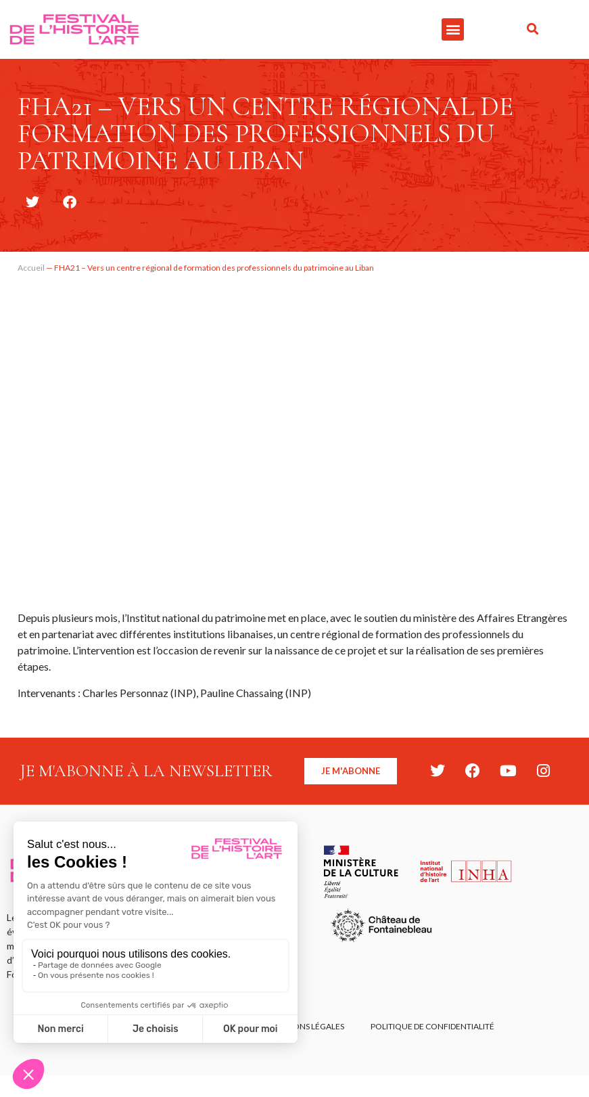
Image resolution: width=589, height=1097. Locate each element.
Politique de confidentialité (433, 1027)
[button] (453, 29)
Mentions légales (306, 1027)
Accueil (31, 268)
